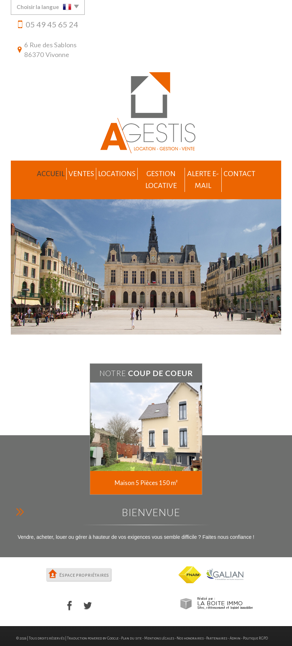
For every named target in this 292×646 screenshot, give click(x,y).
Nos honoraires (190, 622)
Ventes (69, 172)
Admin (235, 622)
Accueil (33, 172)
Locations (107, 172)
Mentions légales (159, 622)
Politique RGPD (255, 622)
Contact (257, 172)
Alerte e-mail (213, 172)
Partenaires (216, 622)
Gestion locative (157, 172)
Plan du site (131, 622)
